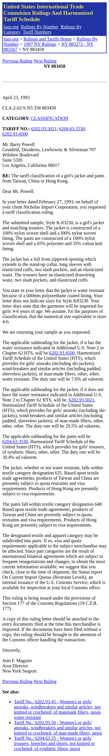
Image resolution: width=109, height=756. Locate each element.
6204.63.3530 (72, 128)
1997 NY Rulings (40, 44)
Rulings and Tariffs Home (48, 38)
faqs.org (11, 26)
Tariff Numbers (37, 32)
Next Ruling (45, 61)
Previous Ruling (17, 61)
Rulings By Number (39, 26)
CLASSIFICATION (49, 118)
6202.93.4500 (15, 134)
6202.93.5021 (44, 128)
